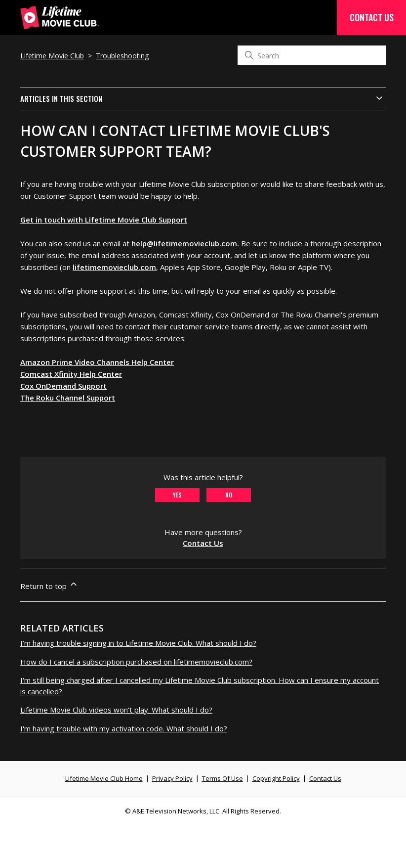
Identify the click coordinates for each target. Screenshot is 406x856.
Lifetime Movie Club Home (104, 778)
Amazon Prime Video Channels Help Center (97, 362)
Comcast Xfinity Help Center (71, 374)
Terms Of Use (222, 778)
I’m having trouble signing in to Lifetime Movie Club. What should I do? (138, 643)
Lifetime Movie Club (52, 55)
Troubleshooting (122, 55)
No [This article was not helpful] (228, 495)
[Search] (312, 55)
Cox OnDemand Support (63, 386)
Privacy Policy (172, 778)
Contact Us (372, 17)
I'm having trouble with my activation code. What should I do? (123, 728)
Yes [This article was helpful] (177, 495)
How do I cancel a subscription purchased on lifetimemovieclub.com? (136, 662)
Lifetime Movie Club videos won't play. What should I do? (116, 710)
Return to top (49, 585)
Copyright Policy (276, 778)
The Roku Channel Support (67, 398)
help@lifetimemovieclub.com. (185, 243)
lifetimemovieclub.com (114, 267)
